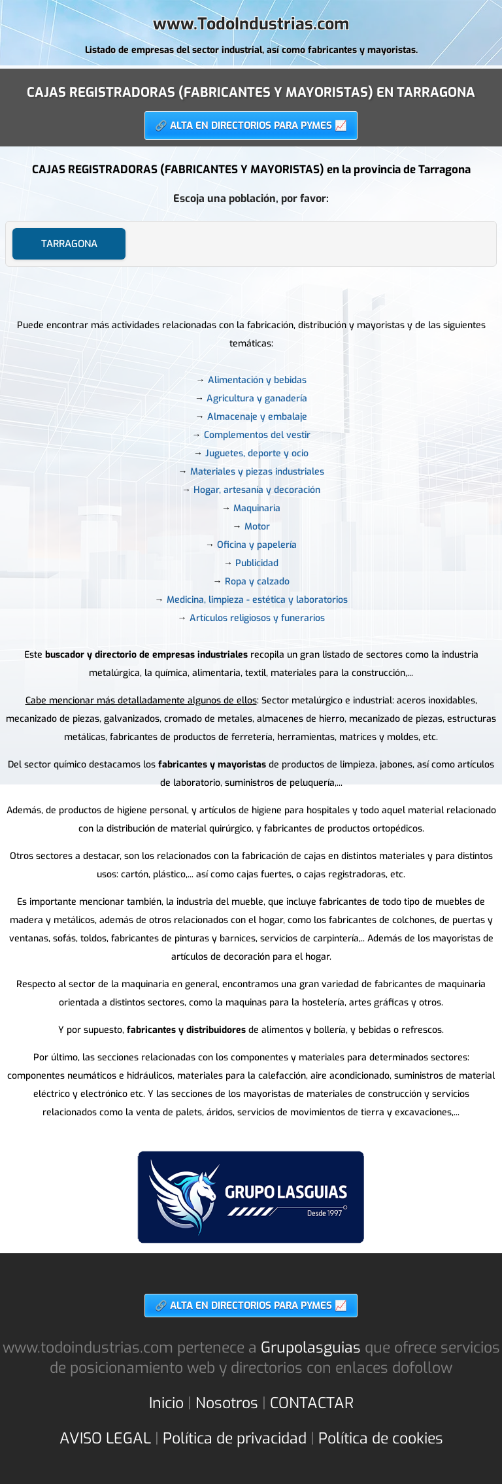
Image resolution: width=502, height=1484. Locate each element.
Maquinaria (256, 508)
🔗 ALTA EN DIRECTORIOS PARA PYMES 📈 (251, 125)
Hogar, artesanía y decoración (256, 490)
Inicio (166, 1403)
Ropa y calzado (257, 581)
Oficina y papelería (257, 545)
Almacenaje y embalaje (257, 417)
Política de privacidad (235, 1438)
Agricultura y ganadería (257, 398)
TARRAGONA (69, 243)
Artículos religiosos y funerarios (257, 618)
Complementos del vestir (257, 435)
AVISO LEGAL (105, 1438)
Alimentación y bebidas (257, 380)
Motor (257, 526)
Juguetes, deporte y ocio (257, 453)
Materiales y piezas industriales (257, 471)
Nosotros (226, 1403)
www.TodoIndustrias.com (251, 24)
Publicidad (256, 563)
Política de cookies (380, 1438)
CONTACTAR (312, 1403)
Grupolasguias (311, 1348)
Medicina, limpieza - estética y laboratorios (257, 600)
